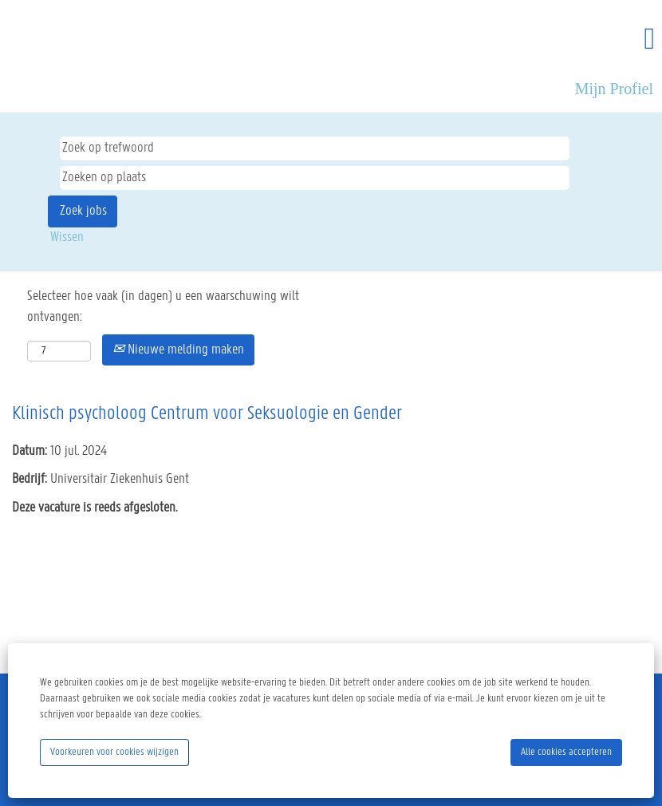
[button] (551, 40)
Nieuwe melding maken (178, 350)
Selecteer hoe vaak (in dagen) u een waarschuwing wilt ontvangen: (163, 307)
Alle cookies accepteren (566, 752)
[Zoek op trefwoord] (314, 148)
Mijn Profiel (614, 88)
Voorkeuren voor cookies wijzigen (114, 752)
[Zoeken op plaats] (314, 178)
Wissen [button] (67, 237)
